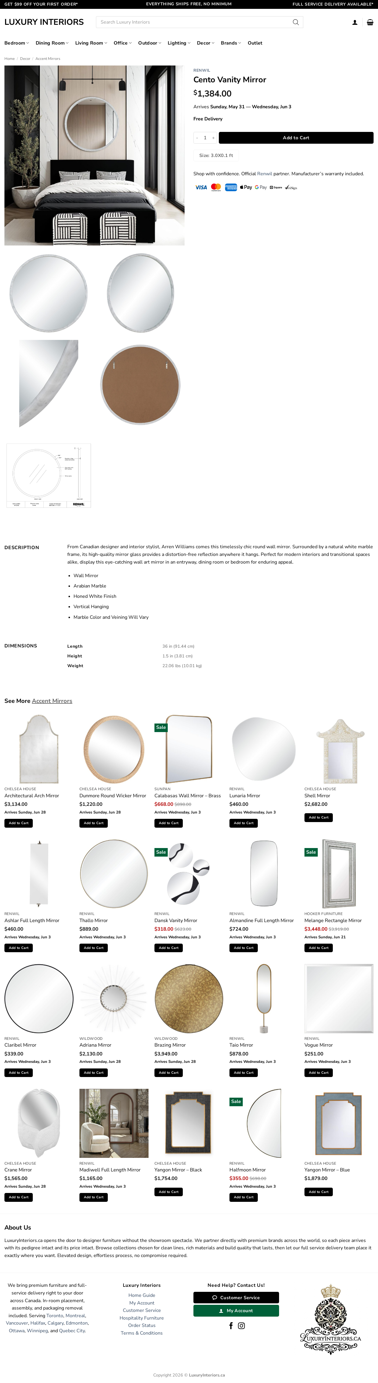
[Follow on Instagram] (241, 1326)
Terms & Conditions (142, 1333)
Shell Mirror (317, 796)
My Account (141, 1303)
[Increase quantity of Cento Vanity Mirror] (213, 138)
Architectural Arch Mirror (31, 796)
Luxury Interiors (44, 22)
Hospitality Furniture (142, 1318)
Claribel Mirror (20, 1045)
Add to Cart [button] (19, 823)
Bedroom (16, 43)
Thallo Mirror (93, 920)
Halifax (37, 1323)
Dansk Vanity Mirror (175, 920)
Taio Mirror (241, 1045)
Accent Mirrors (47, 58)
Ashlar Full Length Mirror (31, 920)
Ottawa (17, 1331)
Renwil (202, 70)
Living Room (91, 43)
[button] (370, 22)
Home (9, 58)
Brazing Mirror (170, 1045)
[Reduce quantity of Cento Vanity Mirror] (197, 138)
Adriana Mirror (95, 1045)
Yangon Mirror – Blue (327, 1170)
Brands (231, 43)
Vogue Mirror (318, 1045)
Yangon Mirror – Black (178, 1170)
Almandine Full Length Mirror (261, 920)
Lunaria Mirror (244, 796)
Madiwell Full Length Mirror (110, 1170)
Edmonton (77, 1323)
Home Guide (141, 1295)
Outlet (255, 43)
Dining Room (52, 43)
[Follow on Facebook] (231, 1326)
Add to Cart (296, 138)
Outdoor (149, 43)
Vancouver (17, 1323)
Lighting (179, 43)
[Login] (355, 22)
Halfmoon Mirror (247, 1170)
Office (123, 43)
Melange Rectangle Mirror (333, 920)
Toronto (54, 1315)
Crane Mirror (18, 1170)
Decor (205, 43)
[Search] (296, 22)
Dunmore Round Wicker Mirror (112, 796)
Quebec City (72, 1331)
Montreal (75, 1315)
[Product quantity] (205, 138)
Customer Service (142, 1310)
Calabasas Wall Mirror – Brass (187, 796)
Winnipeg (37, 1331)
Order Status (142, 1325)
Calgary (55, 1323)
